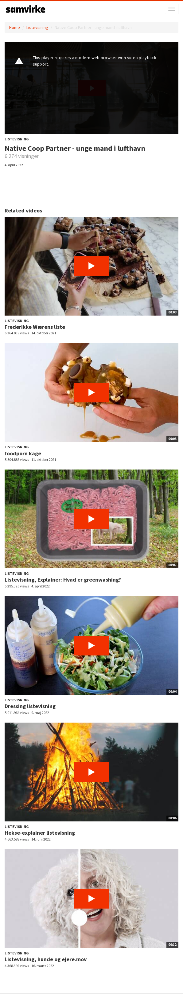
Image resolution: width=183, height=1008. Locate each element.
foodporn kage (23, 453)
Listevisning (37, 27)
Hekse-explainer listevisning (40, 832)
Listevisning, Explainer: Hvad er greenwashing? (63, 579)
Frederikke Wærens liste (35, 326)
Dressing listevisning (30, 706)
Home (14, 27)
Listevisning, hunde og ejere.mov (46, 959)
